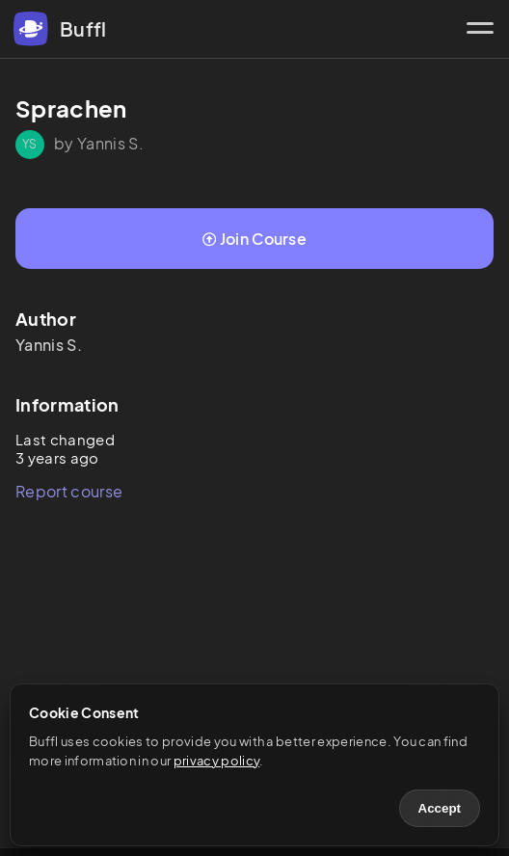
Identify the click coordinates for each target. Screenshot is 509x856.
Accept (439, 808)
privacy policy (216, 760)
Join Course (254, 238)
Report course (68, 491)
